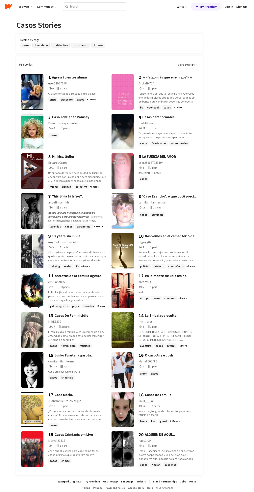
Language (127, 481)
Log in (229, 7)
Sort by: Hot (187, 65)
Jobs (183, 481)
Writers (141, 481)
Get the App (110, 481)
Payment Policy (115, 488)
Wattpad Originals (69, 481)
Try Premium (206, 7)
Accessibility (136, 488)
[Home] (8, 6)
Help (150, 488)
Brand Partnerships (165, 481)
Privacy (97, 488)
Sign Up (241, 7)
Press (192, 481)
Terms (86, 488)
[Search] (67, 7)
